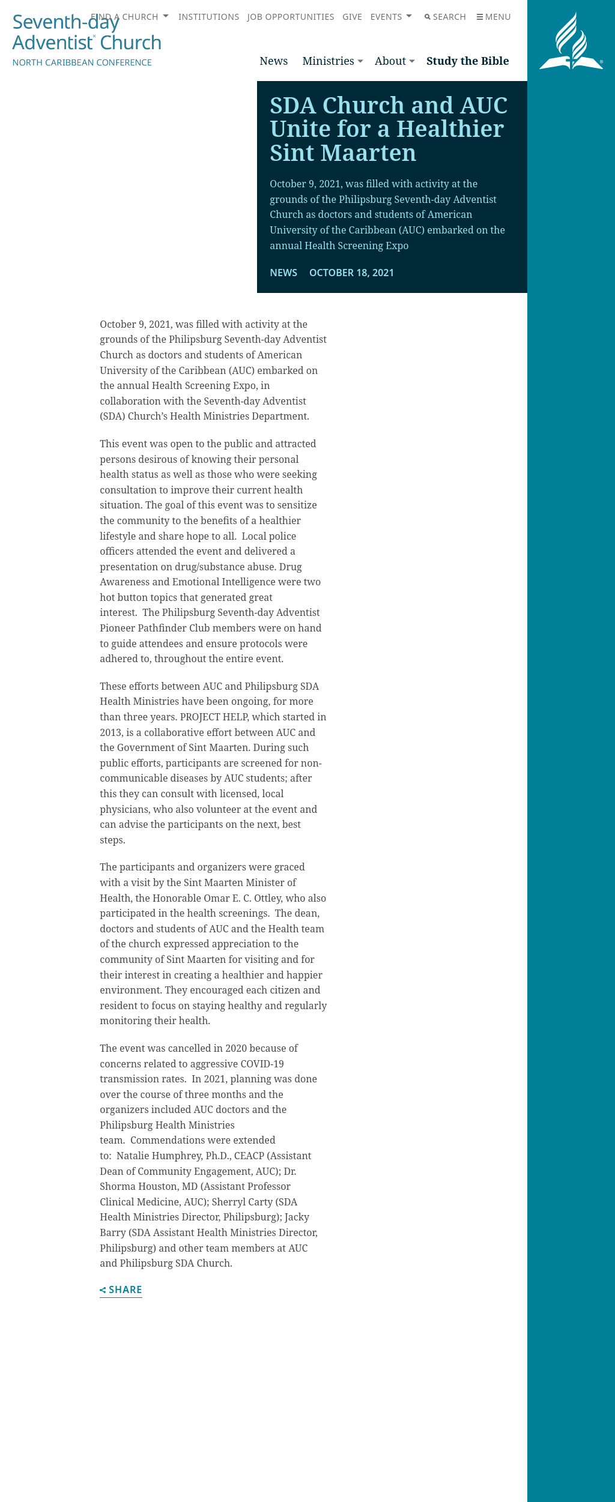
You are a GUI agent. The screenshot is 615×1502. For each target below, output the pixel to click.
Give (352, 16)
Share (121, 1298)
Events (386, 16)
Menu (494, 16)
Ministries (328, 60)
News (273, 60)
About (390, 60)
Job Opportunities (291, 16)
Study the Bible (467, 60)
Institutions (208, 16)
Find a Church (125, 16)
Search (445, 16)
